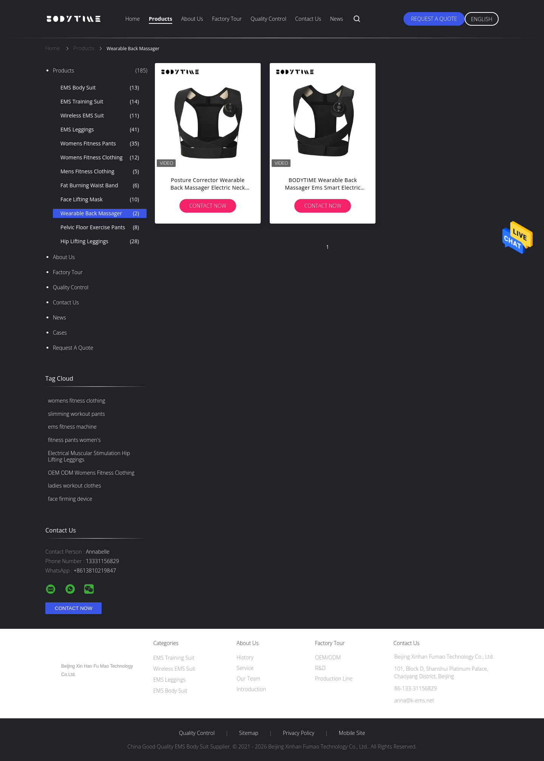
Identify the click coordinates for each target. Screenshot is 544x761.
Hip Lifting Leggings (99, 241)
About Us (192, 18)
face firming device (70, 498)
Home (132, 18)
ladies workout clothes (74, 485)
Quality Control (268, 18)
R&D (320, 667)
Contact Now (207, 205)
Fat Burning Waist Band (99, 185)
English (481, 19)
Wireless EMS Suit (99, 115)
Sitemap (248, 733)
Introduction (251, 689)
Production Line (333, 678)
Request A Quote (434, 18)
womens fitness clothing (76, 400)
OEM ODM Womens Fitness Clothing (91, 472)
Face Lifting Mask (99, 199)
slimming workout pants (76, 413)
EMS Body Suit (99, 87)
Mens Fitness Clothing (99, 171)
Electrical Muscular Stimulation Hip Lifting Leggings (89, 456)
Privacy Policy (298, 733)
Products (160, 18)
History (244, 657)
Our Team (248, 678)
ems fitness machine (72, 426)
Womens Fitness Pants (99, 143)
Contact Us (308, 18)
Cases (60, 332)
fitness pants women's (74, 439)
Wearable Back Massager (99, 213)
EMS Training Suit (99, 101)
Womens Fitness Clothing (99, 157)
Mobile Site (352, 733)
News (336, 18)
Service (244, 667)
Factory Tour (227, 18)
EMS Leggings (99, 129)
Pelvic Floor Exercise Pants (99, 227)
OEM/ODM (328, 657)
